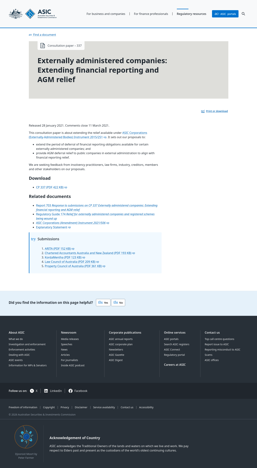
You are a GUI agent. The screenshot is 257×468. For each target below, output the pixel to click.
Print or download (217, 111)
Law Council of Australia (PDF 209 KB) (70, 262)
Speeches (66, 344)
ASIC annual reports (121, 339)
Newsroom (68, 333)
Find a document (44, 35)
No (118, 302)
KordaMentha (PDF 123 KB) (63, 257)
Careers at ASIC (175, 365)
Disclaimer (81, 407)
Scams (208, 354)
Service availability (104, 407)
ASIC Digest (116, 360)
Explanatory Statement (51, 227)
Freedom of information (23, 407)
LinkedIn (56, 391)
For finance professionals (151, 14)
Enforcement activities (22, 349)
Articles (65, 354)
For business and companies (106, 14)
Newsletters (116, 349)
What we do (16, 339)
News (64, 349)
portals (225, 13)
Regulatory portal (174, 354)
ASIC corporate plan (121, 344)
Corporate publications (125, 333)
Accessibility (146, 407)
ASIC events (16, 360)
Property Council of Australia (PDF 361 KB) (73, 266)
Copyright (49, 407)
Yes (103, 302)
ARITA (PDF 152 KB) (58, 249)
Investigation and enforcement (27, 344)
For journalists (69, 360)
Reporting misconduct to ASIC (222, 349)
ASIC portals (171, 339)
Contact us (212, 333)
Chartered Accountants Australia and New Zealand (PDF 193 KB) (88, 253)
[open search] (243, 14)
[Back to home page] (36, 14)
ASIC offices (212, 360)
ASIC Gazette (116, 354)
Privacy (65, 407)
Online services (174, 333)
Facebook (80, 391)
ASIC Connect (172, 349)
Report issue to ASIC (217, 344)
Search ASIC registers (176, 344)
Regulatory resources (191, 14)
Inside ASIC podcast (73, 365)
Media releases (70, 339)
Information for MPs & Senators (28, 365)
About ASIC (16, 333)
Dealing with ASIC (19, 354)
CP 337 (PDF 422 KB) (49, 187)
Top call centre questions (219, 339)
